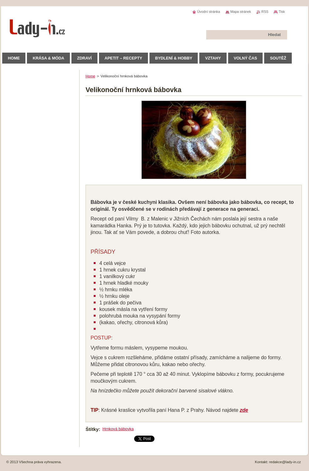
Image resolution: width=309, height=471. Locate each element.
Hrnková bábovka (118, 429)
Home (90, 76)
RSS (264, 11)
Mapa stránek (240, 11)
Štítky (92, 429)
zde (244, 410)
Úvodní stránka (208, 11)
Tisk (282, 11)
